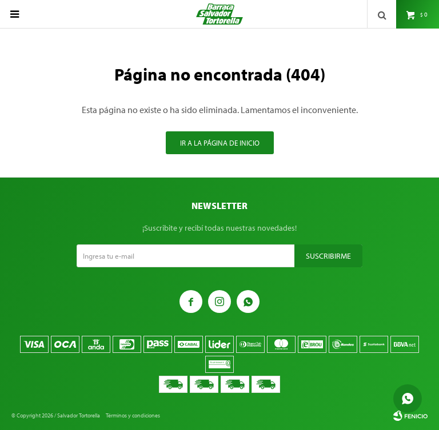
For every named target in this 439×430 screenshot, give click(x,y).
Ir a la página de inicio (220, 142)
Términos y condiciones (133, 415)
